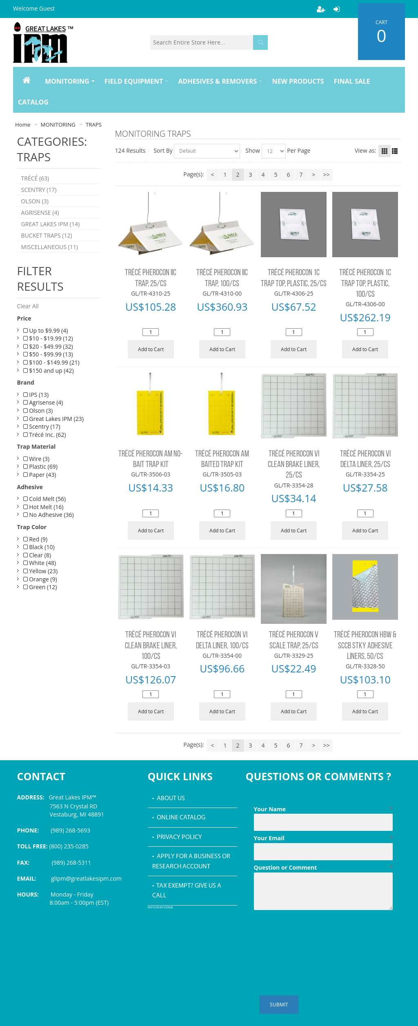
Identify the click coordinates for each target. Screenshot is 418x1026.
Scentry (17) (41, 426)
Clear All (28, 306)
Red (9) (35, 539)
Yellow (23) (40, 571)
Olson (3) (38, 410)
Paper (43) (39, 475)
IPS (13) (36, 394)
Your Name (323, 809)
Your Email (323, 838)
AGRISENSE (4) (40, 212)
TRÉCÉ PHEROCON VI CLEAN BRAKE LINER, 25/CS (294, 465)
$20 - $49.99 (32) (48, 346)
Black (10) (39, 547)
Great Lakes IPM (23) (53, 419)
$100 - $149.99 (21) (51, 362)
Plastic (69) (40, 466)
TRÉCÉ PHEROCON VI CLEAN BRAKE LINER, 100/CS (151, 646)
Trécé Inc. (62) (44, 434)
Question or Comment (323, 868)
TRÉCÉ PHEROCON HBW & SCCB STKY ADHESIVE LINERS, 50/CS (365, 646)
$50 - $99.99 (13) (48, 354)
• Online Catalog (178, 818)
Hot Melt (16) (43, 507)
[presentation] (316, 933)
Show (252, 150)
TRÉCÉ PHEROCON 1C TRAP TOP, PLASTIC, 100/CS (365, 284)
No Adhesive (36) (48, 515)
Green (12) (40, 587)
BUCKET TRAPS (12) (46, 235)
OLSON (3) (35, 201)
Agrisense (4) (43, 402)
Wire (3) (36, 459)
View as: (365, 150)
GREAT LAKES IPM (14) (50, 224)
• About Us (168, 798)
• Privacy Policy (177, 837)
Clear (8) (37, 555)
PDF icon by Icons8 (160, 907)
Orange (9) (40, 579)
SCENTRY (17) (39, 190)
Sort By (163, 150)
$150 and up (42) (48, 370)
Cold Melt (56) (44, 499)
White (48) (39, 563)
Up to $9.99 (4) (45, 330)
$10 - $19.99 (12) (48, 338)
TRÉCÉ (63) (35, 178)
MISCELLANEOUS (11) (49, 247)
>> (326, 174)
